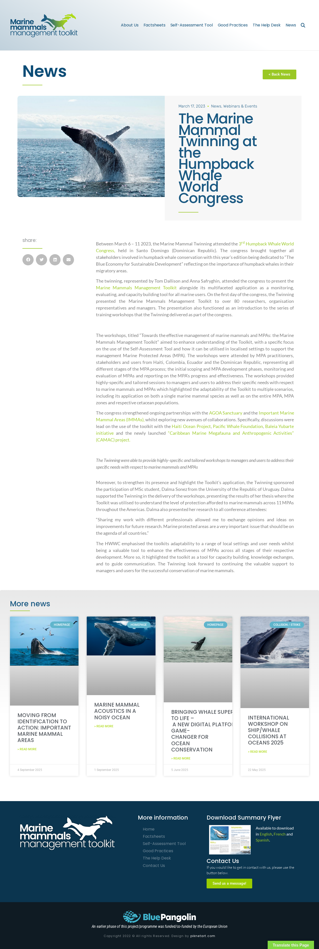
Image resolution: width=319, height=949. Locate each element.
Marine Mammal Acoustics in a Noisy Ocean (117, 711)
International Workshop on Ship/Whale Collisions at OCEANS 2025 (268, 730)
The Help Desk (267, 25)
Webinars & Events (240, 106)
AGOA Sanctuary (225, 412)
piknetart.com (203, 936)
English (266, 833)
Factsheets (154, 25)
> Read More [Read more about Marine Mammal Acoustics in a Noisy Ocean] (103, 726)
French (280, 833)
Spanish (262, 839)
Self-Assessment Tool (191, 25)
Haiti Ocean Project (191, 426)
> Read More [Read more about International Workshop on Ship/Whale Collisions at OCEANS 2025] (257, 751)
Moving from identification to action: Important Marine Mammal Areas (44, 727)
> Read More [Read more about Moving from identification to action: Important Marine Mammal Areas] (27, 749)
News (291, 25)
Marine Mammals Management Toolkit (136, 287)
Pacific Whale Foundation (238, 426)
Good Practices (233, 25)
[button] (303, 25)
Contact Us (154, 865)
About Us (129, 25)
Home (149, 829)
